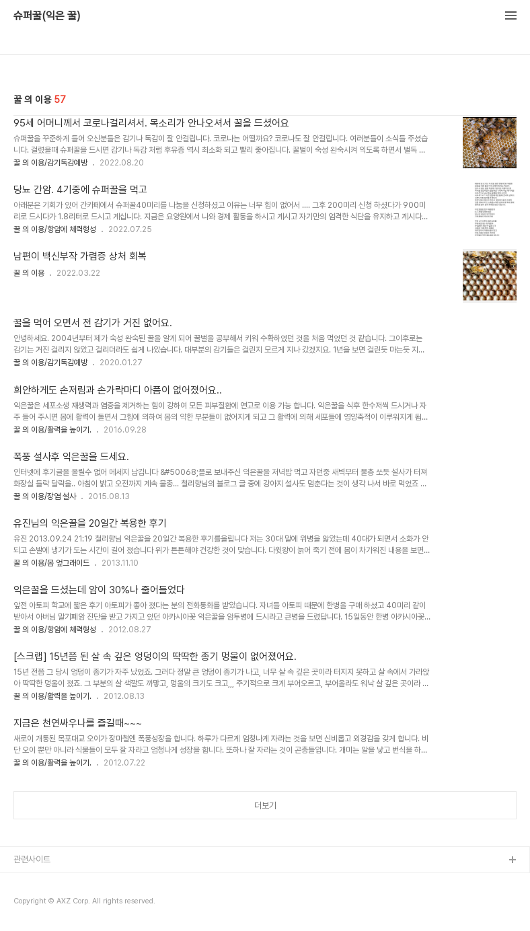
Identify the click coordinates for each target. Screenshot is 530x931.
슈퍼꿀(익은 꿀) (47, 16)
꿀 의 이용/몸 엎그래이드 (51, 563)
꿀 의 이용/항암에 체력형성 (54, 229)
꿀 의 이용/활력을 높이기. (52, 430)
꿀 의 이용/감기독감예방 (50, 162)
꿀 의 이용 (28, 273)
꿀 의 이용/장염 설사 (44, 496)
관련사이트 (31, 859)
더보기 (265, 805)
